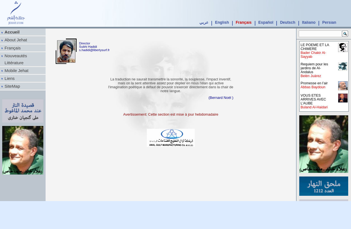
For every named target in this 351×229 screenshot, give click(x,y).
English (222, 22)
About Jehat (15, 39)
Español (266, 22)
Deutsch (287, 22)
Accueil (12, 32)
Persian (329, 22)
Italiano (308, 22)
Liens (9, 78)
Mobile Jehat (16, 70)
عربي (203, 22)
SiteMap (12, 86)
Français (244, 22)
